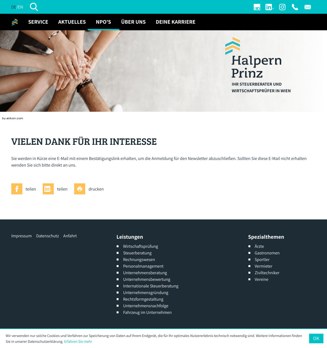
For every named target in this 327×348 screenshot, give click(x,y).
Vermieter (263, 266)
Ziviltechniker (267, 273)
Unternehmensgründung (145, 292)
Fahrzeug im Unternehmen (147, 312)
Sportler (262, 259)
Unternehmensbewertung (146, 279)
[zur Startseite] (14, 22)
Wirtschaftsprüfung (140, 246)
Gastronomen (267, 253)
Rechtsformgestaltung (143, 299)
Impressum (21, 236)
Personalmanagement (143, 266)
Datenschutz (47, 236)
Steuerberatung (137, 253)
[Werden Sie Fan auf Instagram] (282, 7)
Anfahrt (70, 236)
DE (13, 7)
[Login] (257, 7)
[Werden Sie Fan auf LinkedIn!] (269, 7)
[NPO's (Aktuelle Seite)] (103, 22)
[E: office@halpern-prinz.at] (307, 7)
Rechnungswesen (139, 259)
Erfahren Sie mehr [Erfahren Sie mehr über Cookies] (78, 341)
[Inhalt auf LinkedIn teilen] (57, 188)
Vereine (261, 279)
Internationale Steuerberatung (150, 286)
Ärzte (259, 246)
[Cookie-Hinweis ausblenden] (316, 338)
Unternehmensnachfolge (145, 306)
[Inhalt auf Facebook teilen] (25, 188)
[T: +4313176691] (295, 7)
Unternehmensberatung (145, 273)
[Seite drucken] (90, 188)
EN (20, 7)
